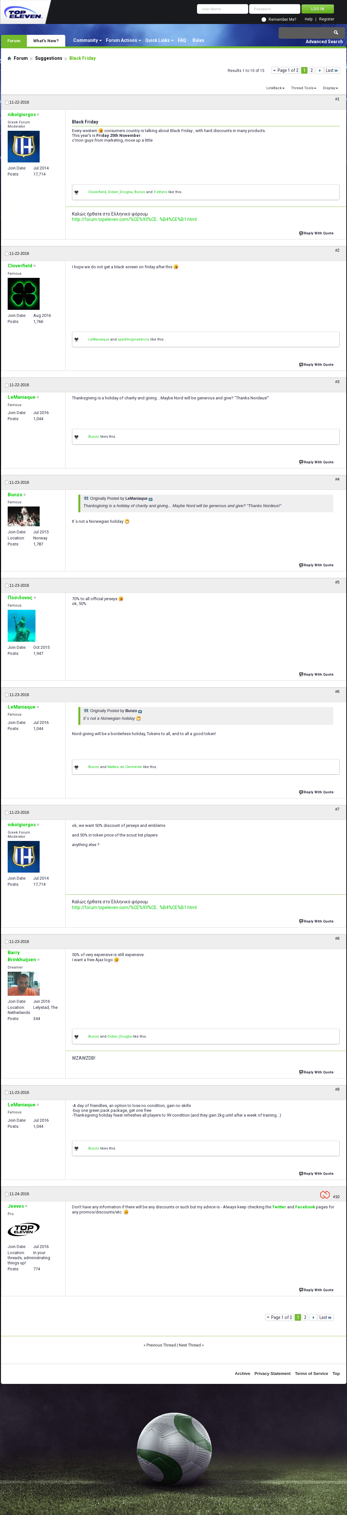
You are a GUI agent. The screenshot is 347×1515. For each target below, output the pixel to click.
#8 (337, 938)
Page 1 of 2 (288, 70)
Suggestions (48, 58)
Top (336, 1373)
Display (329, 88)
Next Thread (190, 1345)
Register (326, 19)
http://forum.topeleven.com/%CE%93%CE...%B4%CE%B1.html (134, 219)
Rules (198, 40)
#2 (337, 250)
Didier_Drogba (120, 192)
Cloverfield (97, 192)
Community (85, 40)
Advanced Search (324, 41)
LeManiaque (98, 339)
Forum (13, 40)
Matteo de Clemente (124, 767)
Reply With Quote (317, 232)
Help (308, 19)
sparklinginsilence (133, 339)
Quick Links (157, 40)
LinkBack (274, 88)
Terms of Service (311, 1373)
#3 (337, 382)
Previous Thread (161, 1345)
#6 (337, 691)
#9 (337, 1089)
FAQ (182, 40)
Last (332, 70)
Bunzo (139, 192)
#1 (337, 99)
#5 (337, 582)
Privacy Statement (273, 1373)
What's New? (46, 40)
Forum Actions (121, 40)
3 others (160, 192)
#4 (337, 479)
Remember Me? (282, 19)
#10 (336, 1197)
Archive (242, 1373)
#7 (337, 809)
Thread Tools (302, 88)
